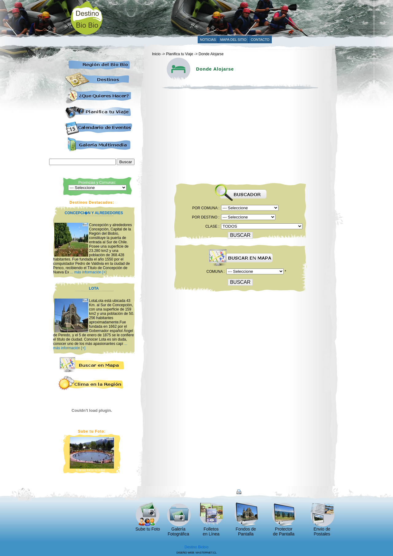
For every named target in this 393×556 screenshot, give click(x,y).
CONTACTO (260, 39)
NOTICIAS (208, 39)
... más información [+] (88, 272)
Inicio (156, 54)
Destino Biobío (196, 547)
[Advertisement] (220, 17)
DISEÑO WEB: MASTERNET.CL (196, 552)
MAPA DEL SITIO (233, 39)
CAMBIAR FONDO (338, 5)
